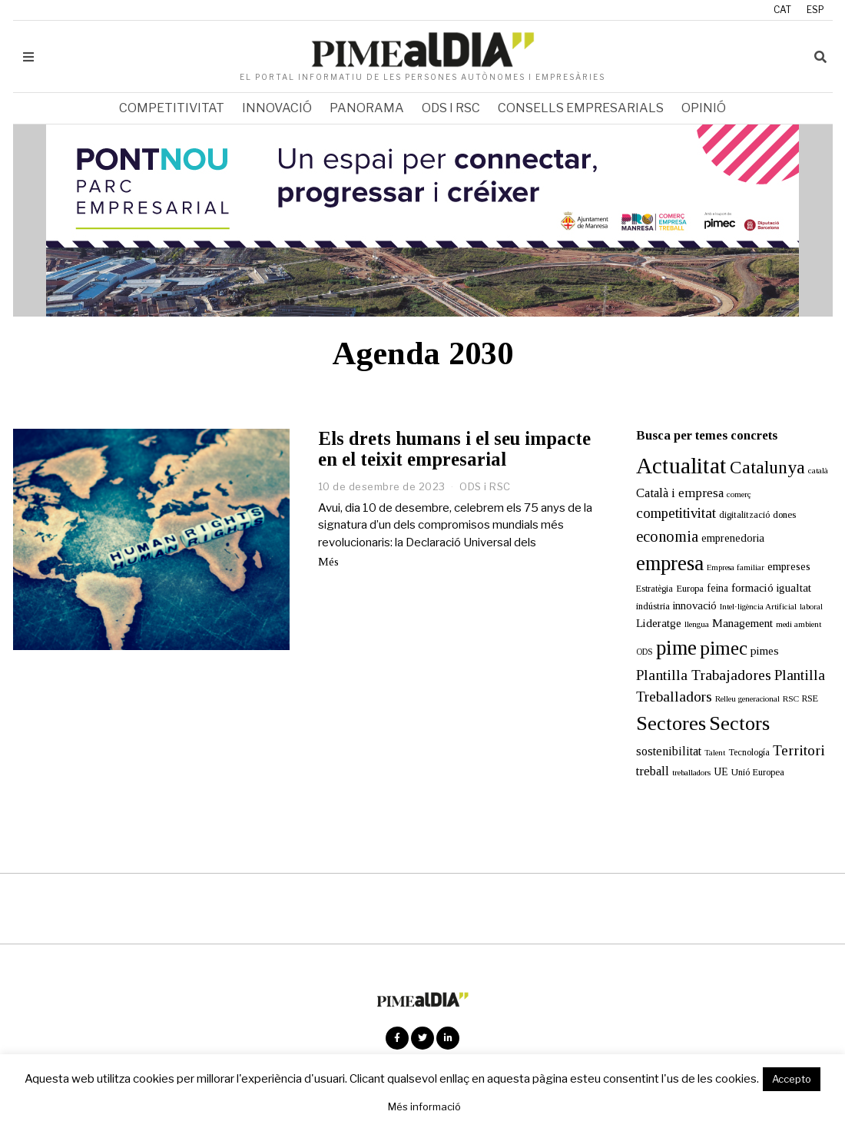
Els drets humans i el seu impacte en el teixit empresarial (454, 448)
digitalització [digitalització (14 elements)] (744, 514)
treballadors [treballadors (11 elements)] (691, 772)
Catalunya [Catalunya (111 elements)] (767, 467)
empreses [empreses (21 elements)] (788, 566)
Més (328, 562)
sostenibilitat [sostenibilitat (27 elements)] (668, 751)
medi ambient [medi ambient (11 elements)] (798, 624)
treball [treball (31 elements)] (652, 771)
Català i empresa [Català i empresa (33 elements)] (680, 493)
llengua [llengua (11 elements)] (696, 624)
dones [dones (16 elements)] (784, 514)
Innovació (277, 108)
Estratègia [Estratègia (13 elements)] (654, 588)
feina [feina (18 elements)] (717, 588)
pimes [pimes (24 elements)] (765, 650)
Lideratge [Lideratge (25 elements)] (658, 622)
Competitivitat (171, 108)
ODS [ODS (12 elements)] (644, 652)
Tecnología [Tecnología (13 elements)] (749, 752)
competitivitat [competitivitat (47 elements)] (676, 513)
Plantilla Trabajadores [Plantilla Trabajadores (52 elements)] (703, 675)
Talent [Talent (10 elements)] (714, 752)
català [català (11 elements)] (818, 470)
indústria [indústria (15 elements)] (653, 606)
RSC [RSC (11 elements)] (791, 698)
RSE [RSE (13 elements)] (810, 698)
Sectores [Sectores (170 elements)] (671, 723)
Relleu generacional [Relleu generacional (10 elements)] (747, 699)
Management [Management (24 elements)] (742, 622)
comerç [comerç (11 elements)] (739, 494)
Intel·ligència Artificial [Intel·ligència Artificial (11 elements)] (758, 606)
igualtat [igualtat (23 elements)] (794, 588)
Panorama (367, 108)
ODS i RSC (451, 108)
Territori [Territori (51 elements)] (799, 750)
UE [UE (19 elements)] (721, 772)
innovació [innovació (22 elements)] (695, 605)
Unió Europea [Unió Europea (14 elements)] (757, 772)
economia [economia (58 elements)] (667, 536)
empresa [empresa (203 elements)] (670, 563)
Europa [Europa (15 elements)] (690, 588)
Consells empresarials (581, 108)
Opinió (703, 108)
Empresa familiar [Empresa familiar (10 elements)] (735, 567)
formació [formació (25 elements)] (752, 587)
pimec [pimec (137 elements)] (723, 648)
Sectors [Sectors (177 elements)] (739, 723)
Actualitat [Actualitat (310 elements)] (681, 465)
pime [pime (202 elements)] (676, 647)
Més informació (424, 1106)
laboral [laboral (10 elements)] (811, 606)
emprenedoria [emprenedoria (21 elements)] (732, 538)
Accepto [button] (791, 1079)
